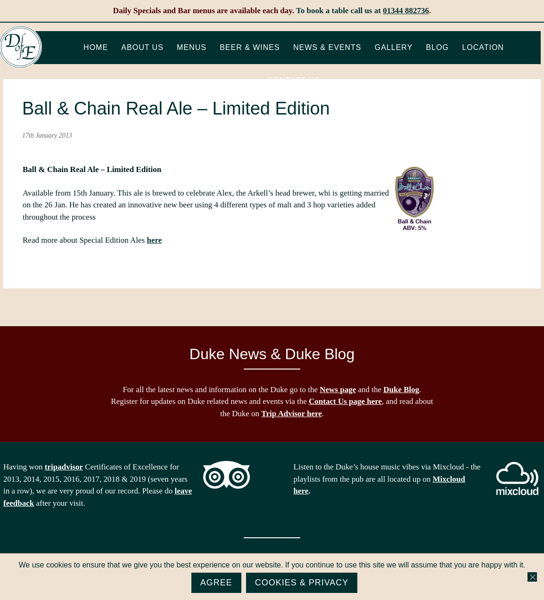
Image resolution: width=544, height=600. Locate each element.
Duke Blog (401, 389)
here (154, 240)
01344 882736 (406, 10)
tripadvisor (64, 466)
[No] (532, 577)
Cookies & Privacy (302, 582)
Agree (216, 582)
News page (338, 389)
